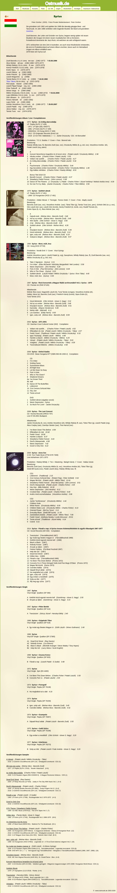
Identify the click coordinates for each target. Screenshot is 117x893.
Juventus (29, 31)
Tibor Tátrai (10, 81)
